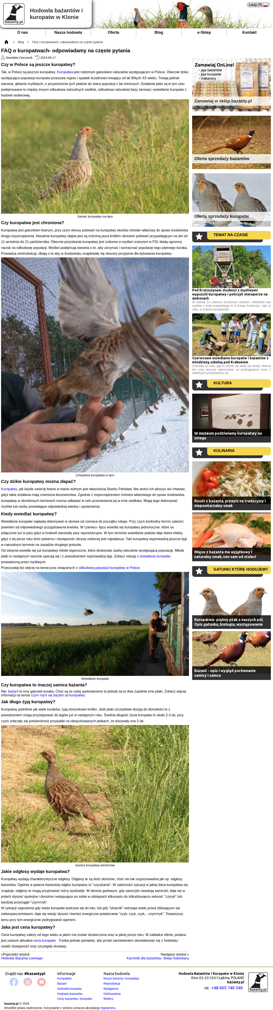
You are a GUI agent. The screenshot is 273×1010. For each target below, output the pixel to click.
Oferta (113, 32)
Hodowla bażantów (69, 993)
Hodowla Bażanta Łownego (22, 958)
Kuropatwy (9, 489)
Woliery (108, 998)
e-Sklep (204, 32)
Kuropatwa (65, 72)
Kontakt (249, 32)
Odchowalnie (112, 993)
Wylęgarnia (110, 988)
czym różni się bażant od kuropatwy (58, 695)
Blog (159, 32)
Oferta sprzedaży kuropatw (221, 216)
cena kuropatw (45, 940)
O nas (22, 32)
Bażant (62, 983)
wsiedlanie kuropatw (155, 556)
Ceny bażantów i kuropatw (74, 998)
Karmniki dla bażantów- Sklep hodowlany (158, 958)
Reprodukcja (111, 983)
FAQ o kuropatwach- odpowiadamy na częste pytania (67, 42)
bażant (13, 691)
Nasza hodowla (68, 32)
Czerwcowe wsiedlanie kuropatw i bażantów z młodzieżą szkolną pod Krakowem (230, 360)
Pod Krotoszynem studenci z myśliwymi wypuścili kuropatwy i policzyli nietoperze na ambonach (229, 294)
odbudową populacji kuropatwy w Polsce (109, 568)
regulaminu (107, 1008)
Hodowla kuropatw (69, 988)
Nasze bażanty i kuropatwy (121, 978)
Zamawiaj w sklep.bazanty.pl (223, 101)
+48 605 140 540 (227, 987)
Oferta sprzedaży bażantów (221, 158)
